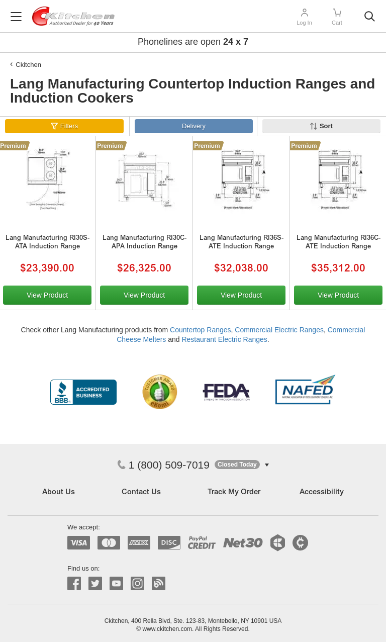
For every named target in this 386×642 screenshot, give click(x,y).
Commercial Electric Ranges (279, 330)
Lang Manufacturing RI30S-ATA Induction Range (47, 242)
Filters (69, 126)
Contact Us (141, 492)
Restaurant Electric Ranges (224, 339)
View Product (47, 295)
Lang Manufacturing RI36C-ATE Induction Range (338, 242)
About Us (58, 492)
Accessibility (322, 492)
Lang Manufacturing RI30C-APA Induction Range (144, 242)
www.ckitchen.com (167, 628)
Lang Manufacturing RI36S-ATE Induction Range (241, 242)
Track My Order (234, 492)
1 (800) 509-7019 (163, 465)
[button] (242, 465)
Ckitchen (28, 64)
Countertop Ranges (200, 330)
